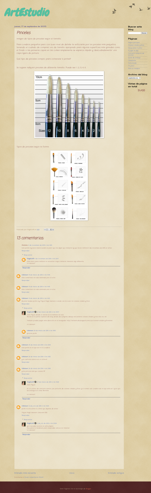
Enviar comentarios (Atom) (33, 477)
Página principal (134, 43)
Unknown (25, 275)
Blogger (88, 489)
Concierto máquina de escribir (136, 54)
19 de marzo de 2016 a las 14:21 (39, 298)
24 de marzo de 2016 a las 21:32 (40, 357)
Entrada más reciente (25, 473)
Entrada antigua (116, 473)
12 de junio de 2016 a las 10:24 (39, 406)
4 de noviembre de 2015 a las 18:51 (40, 245)
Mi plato (131, 66)
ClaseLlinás (132, 60)
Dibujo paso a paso (135, 48)
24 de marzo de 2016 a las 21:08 (40, 345)
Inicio (71, 473)
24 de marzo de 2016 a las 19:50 (45, 331)
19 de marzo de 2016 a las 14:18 (39, 275)
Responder (25, 251)
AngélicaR (30, 312)
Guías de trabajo (134, 58)
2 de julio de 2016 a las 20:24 (47, 423)
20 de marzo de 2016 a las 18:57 (48, 312)
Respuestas (28, 255)
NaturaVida (132, 63)
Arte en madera (134, 69)
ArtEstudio (26, 12)
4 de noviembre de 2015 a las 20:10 (46, 259)
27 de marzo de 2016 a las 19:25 (48, 382)
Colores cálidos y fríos (136, 45)
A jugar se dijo (133, 51)
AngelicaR (30, 259)
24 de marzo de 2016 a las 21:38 (40, 368)
